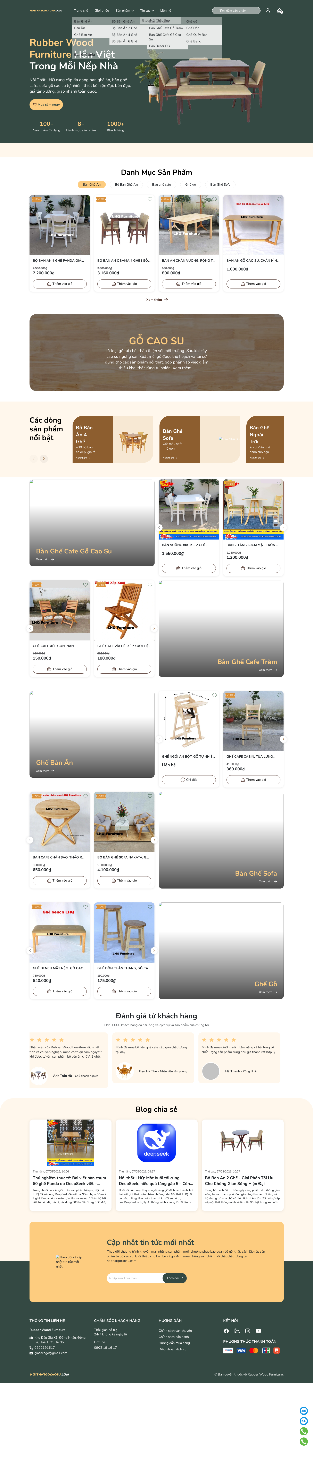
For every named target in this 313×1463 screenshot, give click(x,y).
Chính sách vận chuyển (175, 1330)
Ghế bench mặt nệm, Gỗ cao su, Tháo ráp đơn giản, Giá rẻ (60, 968)
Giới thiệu (102, 10)
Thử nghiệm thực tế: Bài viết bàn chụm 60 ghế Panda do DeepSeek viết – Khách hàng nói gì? (69, 1181)
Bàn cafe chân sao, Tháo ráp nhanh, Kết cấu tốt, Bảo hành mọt (60, 857)
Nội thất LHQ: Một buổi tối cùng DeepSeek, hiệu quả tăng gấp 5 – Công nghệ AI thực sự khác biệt (155, 1181)
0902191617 (44, 1347)
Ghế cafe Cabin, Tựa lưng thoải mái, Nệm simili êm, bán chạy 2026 (252, 756)
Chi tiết (191, 779)
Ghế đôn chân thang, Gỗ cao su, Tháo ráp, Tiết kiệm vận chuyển (124, 968)
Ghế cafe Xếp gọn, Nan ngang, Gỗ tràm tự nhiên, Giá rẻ (60, 646)
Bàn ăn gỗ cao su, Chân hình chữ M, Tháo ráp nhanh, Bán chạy (252, 260)
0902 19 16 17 (105, 1347)
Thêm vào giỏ (62, 284)
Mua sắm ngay (46, 104)
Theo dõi (173, 1278)
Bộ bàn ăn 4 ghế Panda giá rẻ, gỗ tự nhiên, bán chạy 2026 (57, 260)
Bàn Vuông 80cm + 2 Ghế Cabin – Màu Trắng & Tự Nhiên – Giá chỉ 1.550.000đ (189, 545)
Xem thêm (154, 299)
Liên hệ (165, 10)
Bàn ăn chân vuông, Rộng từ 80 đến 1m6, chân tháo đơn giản (188, 260)
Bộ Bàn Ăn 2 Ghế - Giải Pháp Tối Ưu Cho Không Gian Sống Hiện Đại (239, 1180)
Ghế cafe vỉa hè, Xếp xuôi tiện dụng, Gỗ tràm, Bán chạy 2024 (124, 646)
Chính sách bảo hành (174, 1337)
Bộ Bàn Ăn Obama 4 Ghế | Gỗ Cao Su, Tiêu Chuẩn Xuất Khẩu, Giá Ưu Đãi (122, 260)
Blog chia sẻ (157, 1109)
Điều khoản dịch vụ (172, 1349)
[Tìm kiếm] (216, 10)
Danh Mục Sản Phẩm (156, 172)
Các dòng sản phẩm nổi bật (46, 429)
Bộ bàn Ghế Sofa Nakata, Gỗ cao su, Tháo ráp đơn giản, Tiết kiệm (123, 857)
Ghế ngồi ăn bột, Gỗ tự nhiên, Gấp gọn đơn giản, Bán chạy (189, 756)
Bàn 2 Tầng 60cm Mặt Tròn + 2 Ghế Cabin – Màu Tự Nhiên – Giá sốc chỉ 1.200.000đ (252, 545)
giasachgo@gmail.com (50, 1353)
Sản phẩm (125, 10)
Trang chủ (81, 10)
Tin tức (147, 10)
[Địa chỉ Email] (147, 1278)
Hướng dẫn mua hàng (174, 1343)
